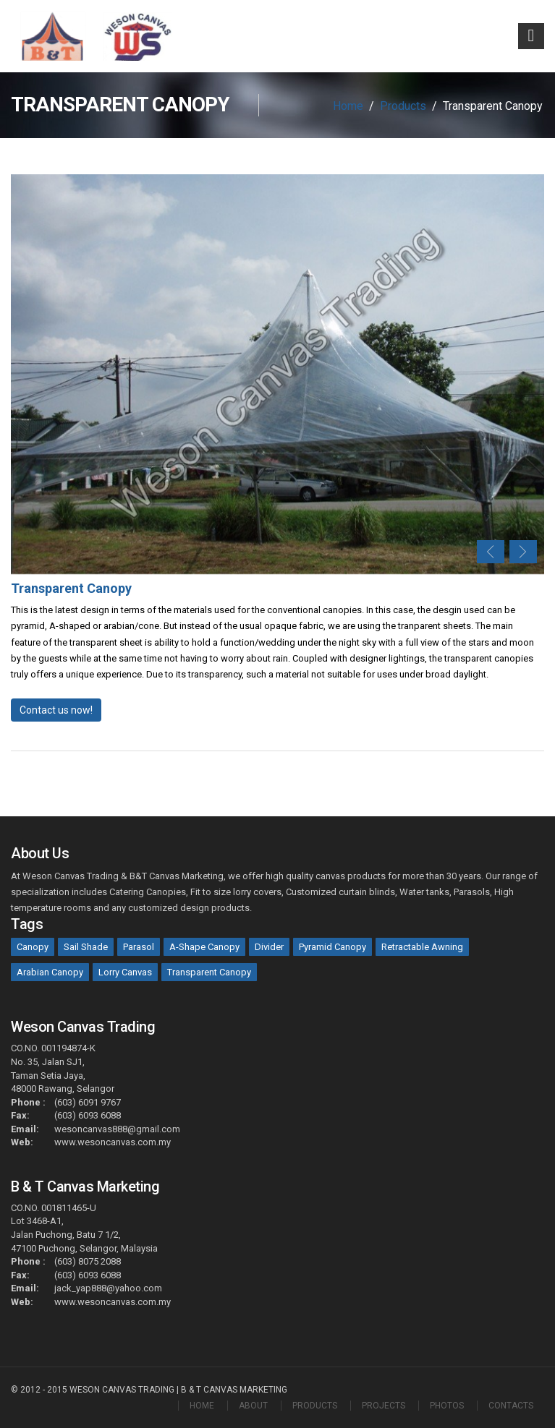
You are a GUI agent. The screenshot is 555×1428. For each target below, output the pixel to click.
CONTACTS (510, 1406)
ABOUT (253, 1406)
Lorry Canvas (125, 972)
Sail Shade (86, 946)
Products (403, 106)
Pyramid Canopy (332, 946)
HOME (202, 1406)
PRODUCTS (314, 1406)
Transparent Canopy (209, 972)
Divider (269, 946)
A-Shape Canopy (204, 946)
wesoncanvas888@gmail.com (117, 1129)
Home (348, 106)
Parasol (138, 946)
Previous (490, 551)
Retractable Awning (422, 946)
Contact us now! (56, 710)
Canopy (32, 946)
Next (523, 551)
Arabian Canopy (50, 972)
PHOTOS (447, 1406)
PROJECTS (383, 1406)
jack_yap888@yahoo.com (108, 1288)
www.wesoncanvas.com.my (112, 1142)
